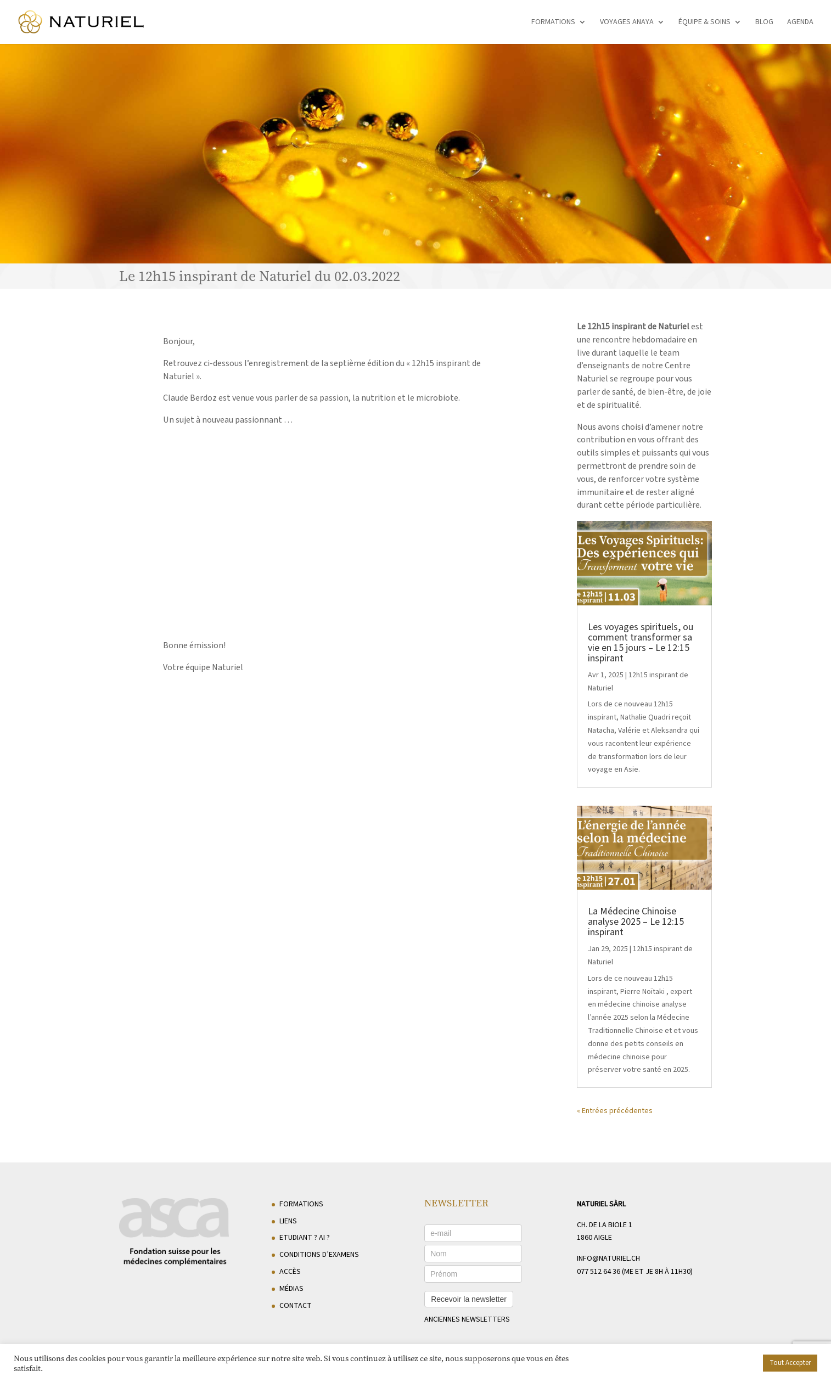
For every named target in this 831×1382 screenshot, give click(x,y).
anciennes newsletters (467, 1319)
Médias (291, 1288)
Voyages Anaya (627, 22)
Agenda (800, 22)
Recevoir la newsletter (469, 1299)
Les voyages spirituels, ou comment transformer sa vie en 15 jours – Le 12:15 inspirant (640, 642)
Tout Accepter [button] (790, 1363)
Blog (764, 22)
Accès (290, 1271)
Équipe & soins (704, 22)
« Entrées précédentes (615, 1110)
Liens (288, 1221)
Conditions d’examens (319, 1254)
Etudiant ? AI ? (304, 1237)
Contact (295, 1305)
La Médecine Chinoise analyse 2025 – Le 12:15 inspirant (636, 922)
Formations (553, 22)
